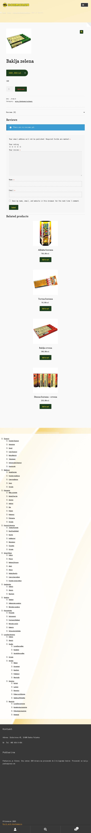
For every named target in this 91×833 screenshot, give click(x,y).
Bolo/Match (13, 455)
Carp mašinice (13, 479)
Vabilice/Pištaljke (19, 698)
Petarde (11, 613)
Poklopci (16, 674)
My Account (15, 829)
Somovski (12, 466)
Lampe (16, 687)
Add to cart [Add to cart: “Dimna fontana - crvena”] (45, 406)
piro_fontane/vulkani (21, 12)
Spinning (12, 444)
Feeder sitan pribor (15, 581)
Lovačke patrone (19, 704)
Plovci (11, 559)
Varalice (6, 597)
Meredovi (12, 542)
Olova (11, 570)
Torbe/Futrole (13, 527)
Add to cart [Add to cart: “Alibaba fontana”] (45, 259)
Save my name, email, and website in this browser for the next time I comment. (46, 201)
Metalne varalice (14, 607)
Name (11, 179)
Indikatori (12, 538)
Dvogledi (17, 666)
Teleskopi (12, 459)
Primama (12, 518)
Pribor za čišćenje (19, 694)
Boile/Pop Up (13, 496)
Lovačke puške (18, 646)
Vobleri (11, 600)
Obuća (11, 590)
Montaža (16, 677)
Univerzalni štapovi (15, 463)
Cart (70, 828)
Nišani (16, 663)
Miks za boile (13, 492)
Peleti (11, 511)
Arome (11, 500)
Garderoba (7, 584)
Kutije (11, 535)
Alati (10, 566)
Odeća (11, 586)
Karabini (16, 650)
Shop (9, 12)
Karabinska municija (20, 707)
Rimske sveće (13, 624)
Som (10, 483)
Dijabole (16, 714)
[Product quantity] (10, 89)
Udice (11, 555)
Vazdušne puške (19, 653)
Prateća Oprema (9, 525)
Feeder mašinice (14, 476)
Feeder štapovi (14, 441)
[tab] (45, 112)
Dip (10, 507)
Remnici (16, 690)
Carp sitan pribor (14, 577)
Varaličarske (13, 472)
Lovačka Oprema (9, 635)
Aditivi (11, 503)
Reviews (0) (11, 112)
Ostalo (11, 487)
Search (45, 829)
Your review (14, 150)
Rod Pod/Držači (14, 531)
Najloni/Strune (14, 562)
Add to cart (20, 89)
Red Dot (16, 670)
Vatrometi (12, 616)
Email (12, 190)
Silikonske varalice (15, 603)
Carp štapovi (13, 452)
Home (4, 12)
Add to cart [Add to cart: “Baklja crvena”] (45, 357)
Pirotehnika (8, 610)
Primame (7, 490)
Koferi (16, 683)
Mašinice (7, 470)
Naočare (11, 594)
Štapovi (6, 439)
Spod (10, 448)
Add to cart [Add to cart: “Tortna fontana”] (45, 308)
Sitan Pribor (8, 553)
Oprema (11, 681)
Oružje (11, 644)
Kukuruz (11, 514)
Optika (11, 661)
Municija (11, 701)
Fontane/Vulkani (14, 620)
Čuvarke (11, 546)
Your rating (14, 144)
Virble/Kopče (13, 573)
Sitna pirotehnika (15, 631)
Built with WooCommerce (12, 824)
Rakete (11, 627)
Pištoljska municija (20, 711)
